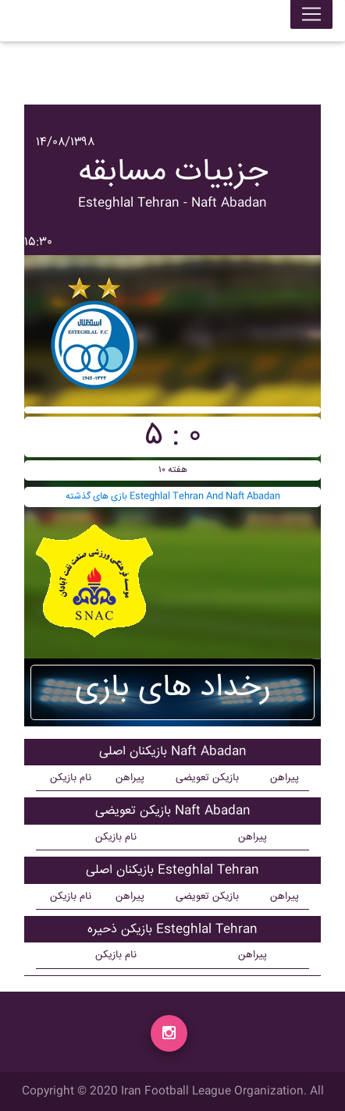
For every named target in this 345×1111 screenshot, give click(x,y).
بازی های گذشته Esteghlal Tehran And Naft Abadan (173, 496)
